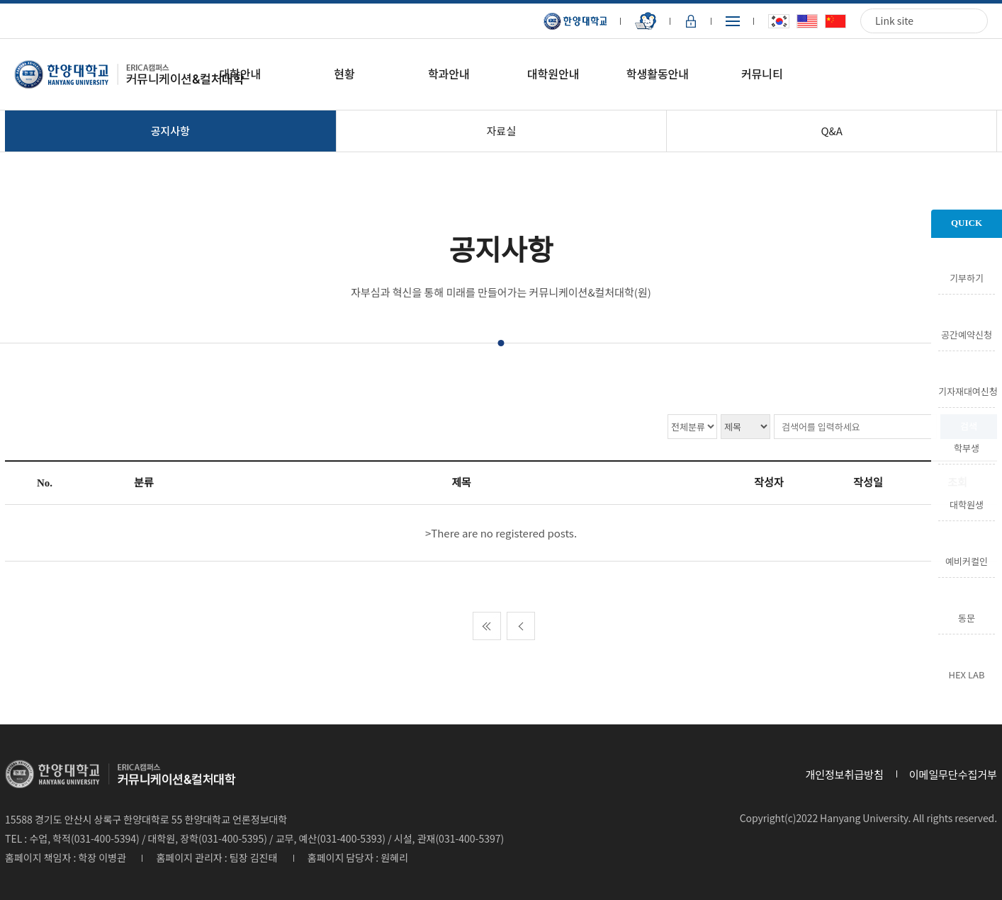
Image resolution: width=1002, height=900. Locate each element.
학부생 (966, 446)
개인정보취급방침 (844, 774)
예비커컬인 (966, 560)
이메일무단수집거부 (953, 774)
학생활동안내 (657, 73)
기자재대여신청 (966, 390)
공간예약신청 (966, 333)
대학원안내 (553, 73)
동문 (966, 616)
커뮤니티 (762, 73)
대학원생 (967, 503)
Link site (894, 20)
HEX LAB (967, 673)
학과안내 (449, 73)
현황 (344, 73)
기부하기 (967, 277)
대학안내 (240, 73)
